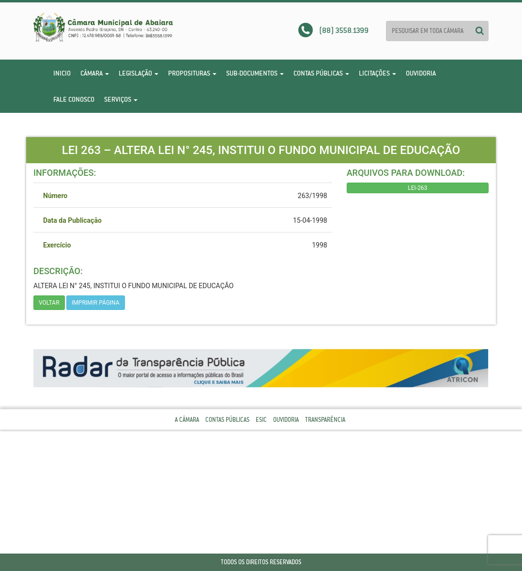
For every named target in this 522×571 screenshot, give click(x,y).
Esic (261, 419)
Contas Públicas (321, 73)
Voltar (49, 302)
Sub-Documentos (255, 73)
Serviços (121, 99)
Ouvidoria (421, 73)
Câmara (94, 73)
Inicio (62, 73)
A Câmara (187, 419)
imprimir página (96, 302)
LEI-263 (417, 188)
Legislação (138, 73)
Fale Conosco (73, 99)
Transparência (325, 419)
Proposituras (192, 73)
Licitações (377, 73)
